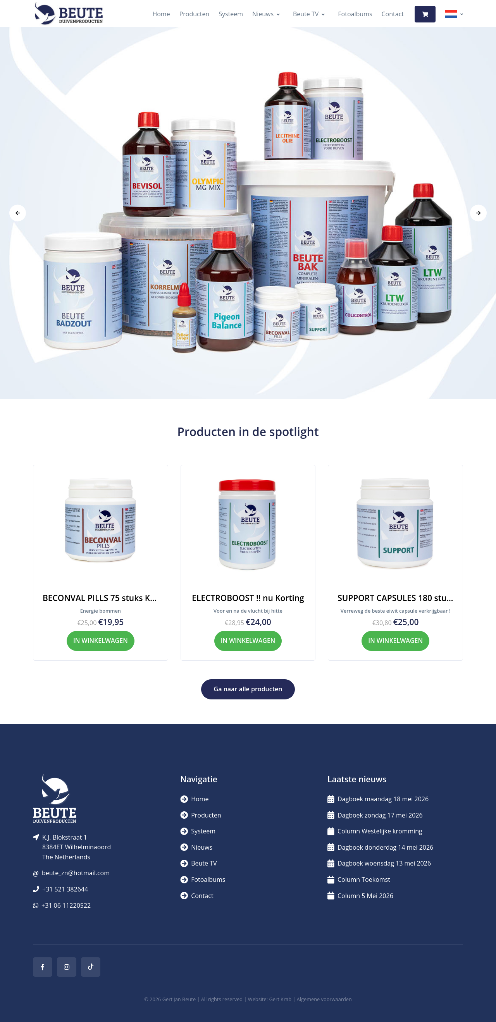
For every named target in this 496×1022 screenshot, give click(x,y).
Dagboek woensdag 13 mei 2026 (379, 863)
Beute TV (306, 14)
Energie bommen (100, 610)
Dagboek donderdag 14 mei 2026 (380, 847)
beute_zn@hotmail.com (76, 873)
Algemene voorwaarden (324, 999)
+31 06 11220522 (66, 905)
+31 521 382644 (65, 889)
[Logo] (68, 14)
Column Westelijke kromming (374, 831)
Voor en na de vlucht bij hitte (248, 610)
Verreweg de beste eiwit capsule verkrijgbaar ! (396, 610)
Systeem (231, 14)
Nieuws (263, 14)
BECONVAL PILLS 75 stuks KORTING (100, 598)
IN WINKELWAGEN (100, 640)
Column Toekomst (358, 879)
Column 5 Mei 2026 (360, 895)
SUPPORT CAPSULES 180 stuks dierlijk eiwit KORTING (395, 598)
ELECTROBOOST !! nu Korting (248, 598)
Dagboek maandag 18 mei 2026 (378, 799)
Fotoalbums (355, 14)
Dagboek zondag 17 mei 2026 (375, 815)
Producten (194, 14)
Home (161, 14)
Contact (393, 14)
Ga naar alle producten (248, 689)
